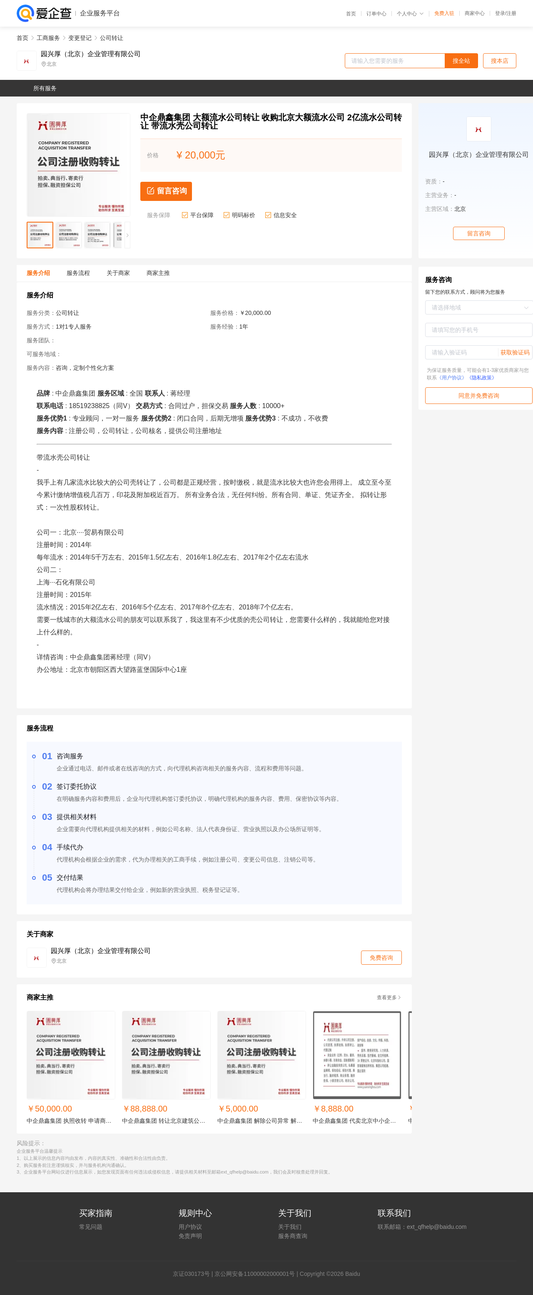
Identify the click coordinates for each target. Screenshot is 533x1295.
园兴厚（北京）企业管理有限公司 (91, 54)
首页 (351, 13)
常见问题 (90, 1226)
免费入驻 (444, 13)
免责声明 (190, 1236)
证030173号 (194, 1273)
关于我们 (289, 1226)
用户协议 (190, 1226)
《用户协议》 (452, 378)
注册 (511, 13)
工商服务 (48, 38)
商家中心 (475, 13)
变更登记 (80, 38)
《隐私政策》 (482, 378)
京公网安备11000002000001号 (254, 1273)
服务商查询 (292, 1236)
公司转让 (111, 38)
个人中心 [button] (410, 14)
